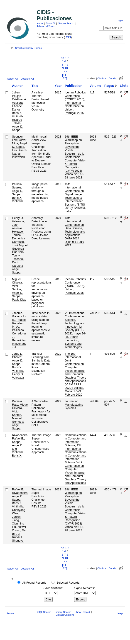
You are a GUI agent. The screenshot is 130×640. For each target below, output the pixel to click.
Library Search (63, 612)
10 (66, 68)
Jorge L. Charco (17, 355)
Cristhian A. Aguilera (19, 101)
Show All (51, 23)
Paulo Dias (19, 299)
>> (65, 71)
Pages (109, 86)
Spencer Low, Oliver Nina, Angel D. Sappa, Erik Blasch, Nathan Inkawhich (19, 147)
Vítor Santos (16, 287)
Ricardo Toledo (17, 121)
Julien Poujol (16, 94)
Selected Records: (68, 582)
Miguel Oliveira (17, 280)
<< (62, 58)
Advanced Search (46, 26)
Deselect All (27, 78)
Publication (74, 86)
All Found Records (34, 582)
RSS (68, 37)
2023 (58, 136)
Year (58, 86)
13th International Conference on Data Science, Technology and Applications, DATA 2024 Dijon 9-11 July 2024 (75, 231)
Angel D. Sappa (17, 128)
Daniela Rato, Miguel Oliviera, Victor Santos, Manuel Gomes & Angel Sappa (20, 414)
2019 (58, 184)
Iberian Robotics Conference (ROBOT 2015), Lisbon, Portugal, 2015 (75, 285)
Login (120, 20)
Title (35, 86)
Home (40, 23)
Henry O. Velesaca (18, 375)
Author (17, 86)
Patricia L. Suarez (18, 185)
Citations (101, 78)
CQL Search (44, 612)
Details (112, 78)
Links (124, 86)
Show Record (82, 612)
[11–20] (65, 76)
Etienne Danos (17, 107)
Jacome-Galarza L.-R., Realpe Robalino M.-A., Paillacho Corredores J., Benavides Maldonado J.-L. (19, 330)
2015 (58, 92)
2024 (58, 218)
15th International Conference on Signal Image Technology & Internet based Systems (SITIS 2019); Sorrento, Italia (75, 197)
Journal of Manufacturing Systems (74, 404)
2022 (58, 313)
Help (120, 613)
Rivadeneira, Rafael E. (20, 436)
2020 (58, 353)
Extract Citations (65, 614)
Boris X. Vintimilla (18, 114)
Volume (95, 86)
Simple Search (66, 23)
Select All (12, 78)
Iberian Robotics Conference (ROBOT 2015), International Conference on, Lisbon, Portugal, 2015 (75, 103)
